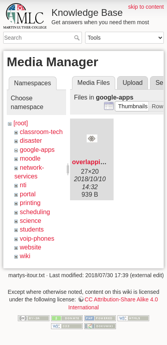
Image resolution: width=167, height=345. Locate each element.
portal (28, 194)
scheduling (35, 212)
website (30, 247)
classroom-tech (41, 131)
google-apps (37, 149)
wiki (25, 256)
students (32, 229)
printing (30, 202)
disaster (31, 140)
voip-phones (37, 238)
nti (23, 185)
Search (78, 37)
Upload (133, 82)
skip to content (146, 7)
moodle (30, 158)
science (30, 220)
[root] (20, 123)
